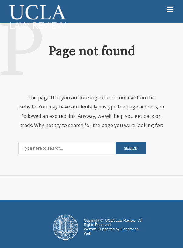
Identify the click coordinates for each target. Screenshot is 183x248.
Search (130, 149)
